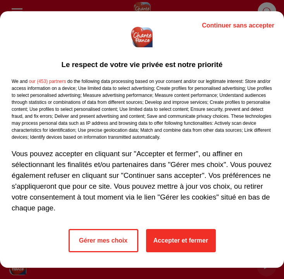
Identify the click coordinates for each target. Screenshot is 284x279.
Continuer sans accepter (238, 25)
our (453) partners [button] (47, 81)
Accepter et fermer (180, 240)
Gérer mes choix (103, 240)
